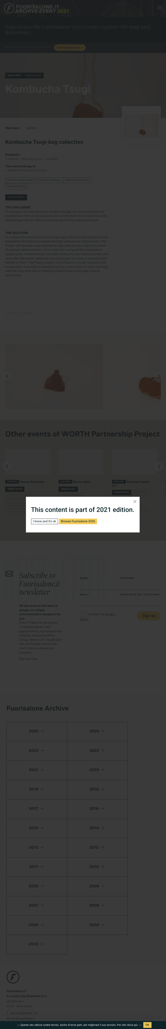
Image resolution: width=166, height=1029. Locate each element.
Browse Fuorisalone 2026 (78, 521)
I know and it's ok (44, 521)
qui (135, 1024)
